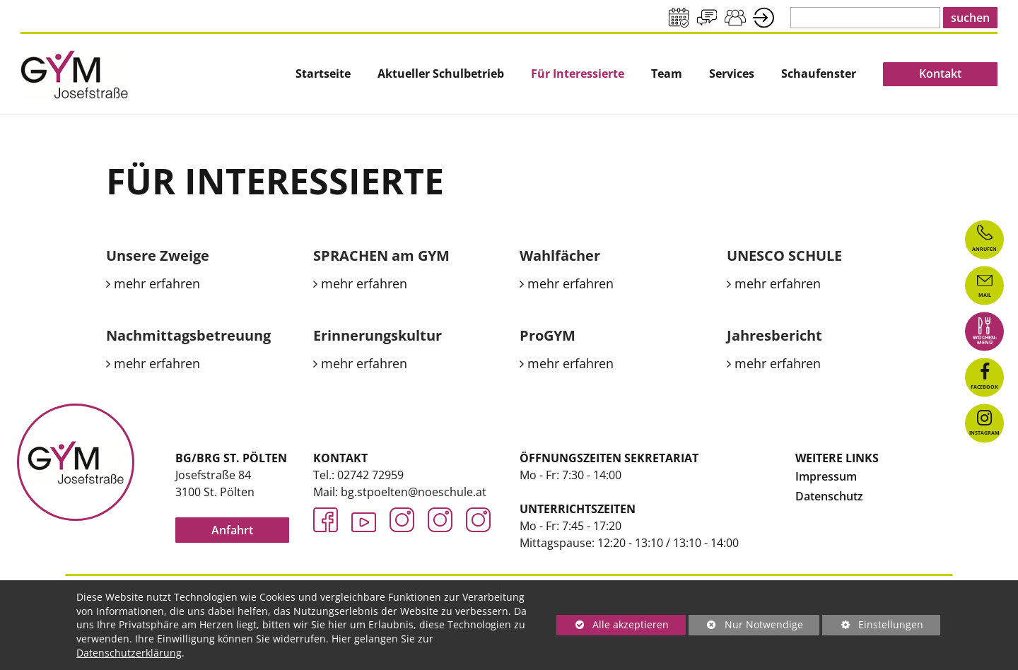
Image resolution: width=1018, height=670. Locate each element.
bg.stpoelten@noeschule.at (413, 492)
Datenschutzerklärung (129, 652)
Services (731, 73)
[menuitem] (323, 74)
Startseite (323, 73)
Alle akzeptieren (612, 624)
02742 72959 (370, 475)
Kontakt (940, 73)
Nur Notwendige (746, 626)
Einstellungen (872, 626)
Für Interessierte (577, 73)
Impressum (826, 476)
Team (666, 73)
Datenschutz (829, 496)
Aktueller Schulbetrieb (441, 73)
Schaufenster (818, 73)
